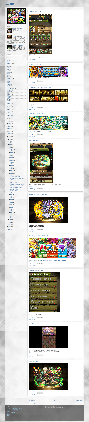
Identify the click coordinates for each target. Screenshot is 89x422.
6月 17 (11, 170)
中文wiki (8, 415)
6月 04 (11, 209)
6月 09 (11, 201)
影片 (32, 356)
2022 (9, 126)
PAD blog (9, 4)
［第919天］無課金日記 (35, 11)
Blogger (53, 418)
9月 (10, 142)
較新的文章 (32, 400)
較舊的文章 (79, 400)
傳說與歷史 (9, 90)
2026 (9, 120)
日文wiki (8, 411)
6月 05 (11, 207)
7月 (10, 146)
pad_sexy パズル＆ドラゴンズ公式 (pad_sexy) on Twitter (18, 409)
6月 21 (11, 163)
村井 (8, 69)
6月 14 (11, 192)
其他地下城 (9, 103)
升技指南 (9, 84)
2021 (9, 128)
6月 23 (11, 160)
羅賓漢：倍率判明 (33, 361)
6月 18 (11, 168)
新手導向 (9, 75)
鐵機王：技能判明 (33, 140)
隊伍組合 (9, 73)
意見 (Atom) (34, 403)
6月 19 (11, 167)
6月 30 (11, 149)
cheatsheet (9, 105)
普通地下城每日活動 (11, 115)
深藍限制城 (9, 111)
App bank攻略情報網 (11, 412)
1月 (10, 222)
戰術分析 (9, 76)
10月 (10, 141)
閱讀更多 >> (31, 55)
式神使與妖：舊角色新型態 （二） (18, 45)
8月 (10, 144)
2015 (9, 224)
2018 (9, 133)
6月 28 (11, 152)
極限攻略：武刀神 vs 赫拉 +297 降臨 (38, 194)
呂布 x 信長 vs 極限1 (34, 324)
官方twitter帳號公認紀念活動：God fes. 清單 (40, 87)
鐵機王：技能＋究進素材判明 (36, 114)
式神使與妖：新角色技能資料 (17, 28)
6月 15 (11, 173)
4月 (10, 217)
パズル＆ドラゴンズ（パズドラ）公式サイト (15, 408)
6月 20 (11, 165)
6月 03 (11, 210)
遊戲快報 (33, 82)
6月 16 (11, 172)
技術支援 (9, 99)
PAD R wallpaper (10, 102)
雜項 (8, 64)
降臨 (32, 231)
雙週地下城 (9, 78)
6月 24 (11, 158)
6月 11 (11, 197)
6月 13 (11, 194)
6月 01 (11, 214)
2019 (9, 131)
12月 (10, 137)
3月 (10, 219)
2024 (9, 123)
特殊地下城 (9, 81)
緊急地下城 (9, 94)
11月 (10, 139)
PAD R (8, 79)
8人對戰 (8, 91)
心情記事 (9, 87)
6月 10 (11, 199)
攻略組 (8, 72)
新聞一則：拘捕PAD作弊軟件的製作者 (38, 236)
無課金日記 (34, 59)
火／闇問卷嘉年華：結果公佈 (36, 64)
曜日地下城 (9, 106)
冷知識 (8, 70)
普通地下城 (9, 109)
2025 (9, 121)
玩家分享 (9, 108)
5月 (10, 216)
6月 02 (11, 212)
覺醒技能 (9, 96)
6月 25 (11, 157)
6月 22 (11, 162)
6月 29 (11, 150)
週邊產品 (9, 82)
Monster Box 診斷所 (11, 88)
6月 (10, 147)
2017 (9, 134)
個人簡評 (9, 85)
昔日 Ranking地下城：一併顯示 (36, 270)
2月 (10, 221)
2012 (9, 229)
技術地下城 (9, 97)
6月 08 (11, 202)
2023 (9, 125)
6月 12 (11, 196)
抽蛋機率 (9, 67)
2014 (9, 226)
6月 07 (11, 204)
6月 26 (11, 155)
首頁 (55, 400)
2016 (9, 136)
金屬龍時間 (9, 414)
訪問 (8, 112)
